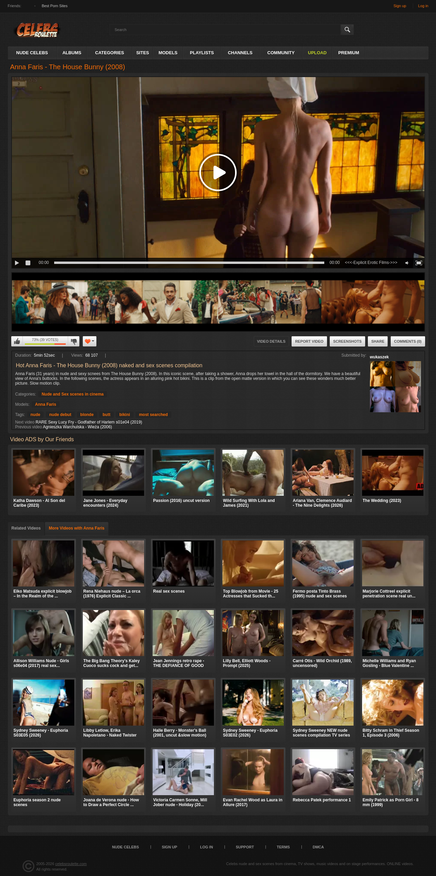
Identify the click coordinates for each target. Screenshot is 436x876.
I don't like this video (73, 341)
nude (36, 414)
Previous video (28, 427)
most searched (153, 414)
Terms (283, 847)
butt (106, 414)
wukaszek (379, 357)
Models (167, 52)
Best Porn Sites (54, 6)
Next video (25, 422)
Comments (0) (408, 341)
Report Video (309, 341)
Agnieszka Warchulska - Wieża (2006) (77, 427)
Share (378, 341)
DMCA (318, 847)
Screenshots (347, 341)
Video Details (271, 341)
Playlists (202, 52)
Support (245, 847)
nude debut (60, 414)
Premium (348, 52)
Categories (109, 52)
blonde (87, 414)
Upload (317, 52)
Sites (142, 52)
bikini (124, 414)
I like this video (17, 341)
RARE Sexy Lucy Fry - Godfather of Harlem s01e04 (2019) (89, 422)
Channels (240, 52)
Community (281, 52)
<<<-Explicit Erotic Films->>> (371, 262)
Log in (423, 6)
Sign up (399, 6)
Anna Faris (45, 404)
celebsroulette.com (71, 864)
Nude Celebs (32, 52)
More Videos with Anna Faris (76, 528)
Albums (71, 52)
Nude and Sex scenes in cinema (73, 394)
